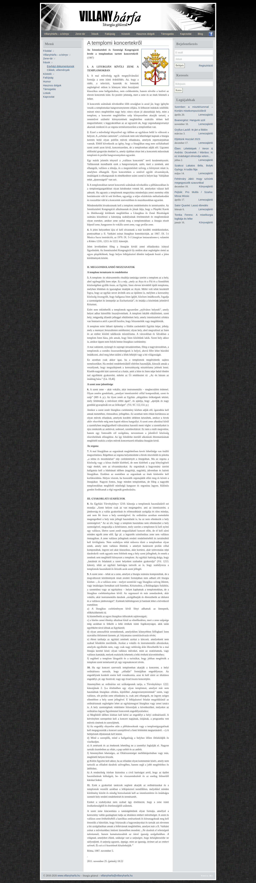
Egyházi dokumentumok (60, 66)
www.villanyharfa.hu (69, 875)
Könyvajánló (206, 186)
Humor (47, 81)
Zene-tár (80, 33)
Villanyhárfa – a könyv (56, 33)
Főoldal (47, 50)
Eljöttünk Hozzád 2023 (187, 139)
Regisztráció (206, 65)
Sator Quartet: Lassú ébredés (191, 205)
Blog (200, 33)
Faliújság (110, 33)
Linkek (47, 93)
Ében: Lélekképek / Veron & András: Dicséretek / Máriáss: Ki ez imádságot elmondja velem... (194, 152)
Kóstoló (126, 33)
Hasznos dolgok (145, 33)
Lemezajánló (205, 114)
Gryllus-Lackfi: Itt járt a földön (191, 129)
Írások (94, 33)
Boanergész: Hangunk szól (190, 120)
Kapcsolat (185, 33)
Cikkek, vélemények (58, 70)
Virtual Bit (207, 875)
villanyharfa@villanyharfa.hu (117, 875)
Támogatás (167, 33)
